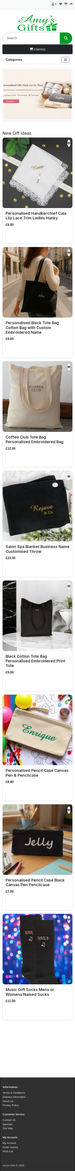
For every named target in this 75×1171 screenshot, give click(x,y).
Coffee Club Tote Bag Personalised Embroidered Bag (34, 439)
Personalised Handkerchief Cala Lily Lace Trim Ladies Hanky (36, 215)
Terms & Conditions (14, 1092)
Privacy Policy (11, 1105)
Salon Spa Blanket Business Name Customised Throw (37, 549)
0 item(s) (38, 49)
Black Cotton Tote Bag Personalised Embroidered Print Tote (35, 661)
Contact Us (9, 1120)
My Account (9, 1143)
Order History (10, 1147)
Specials (7, 1124)
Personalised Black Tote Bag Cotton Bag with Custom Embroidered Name (32, 327)
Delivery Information (14, 1096)
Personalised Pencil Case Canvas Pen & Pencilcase (37, 773)
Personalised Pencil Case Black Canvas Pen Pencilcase (35, 882)
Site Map (8, 1128)
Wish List (8, 1151)
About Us (8, 1101)
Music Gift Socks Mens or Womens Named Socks (30, 992)
